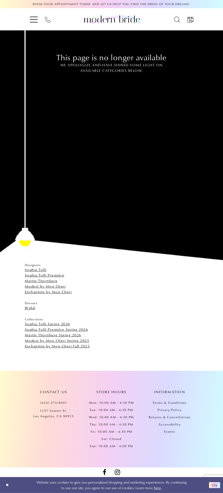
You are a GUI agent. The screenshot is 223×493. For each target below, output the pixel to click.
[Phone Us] (47, 19)
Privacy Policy (170, 410)
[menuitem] (33, 19)
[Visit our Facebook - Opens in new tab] (104, 472)
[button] (33, 19)
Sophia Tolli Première (45, 275)
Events (170, 431)
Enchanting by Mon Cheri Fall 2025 (57, 346)
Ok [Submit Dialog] (214, 485)
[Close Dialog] (7, 485)
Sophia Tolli (36, 269)
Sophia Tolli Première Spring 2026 (56, 329)
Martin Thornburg (41, 280)
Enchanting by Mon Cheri (48, 291)
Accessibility (170, 424)
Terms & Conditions (170, 402)
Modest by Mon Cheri (45, 286)
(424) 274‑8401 (53, 402)
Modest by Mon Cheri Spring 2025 (57, 340)
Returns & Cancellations (170, 417)
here (157, 487)
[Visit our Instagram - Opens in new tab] (117, 472)
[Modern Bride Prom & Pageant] (111, 19)
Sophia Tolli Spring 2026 (47, 323)
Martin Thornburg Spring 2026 (53, 335)
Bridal (30, 307)
